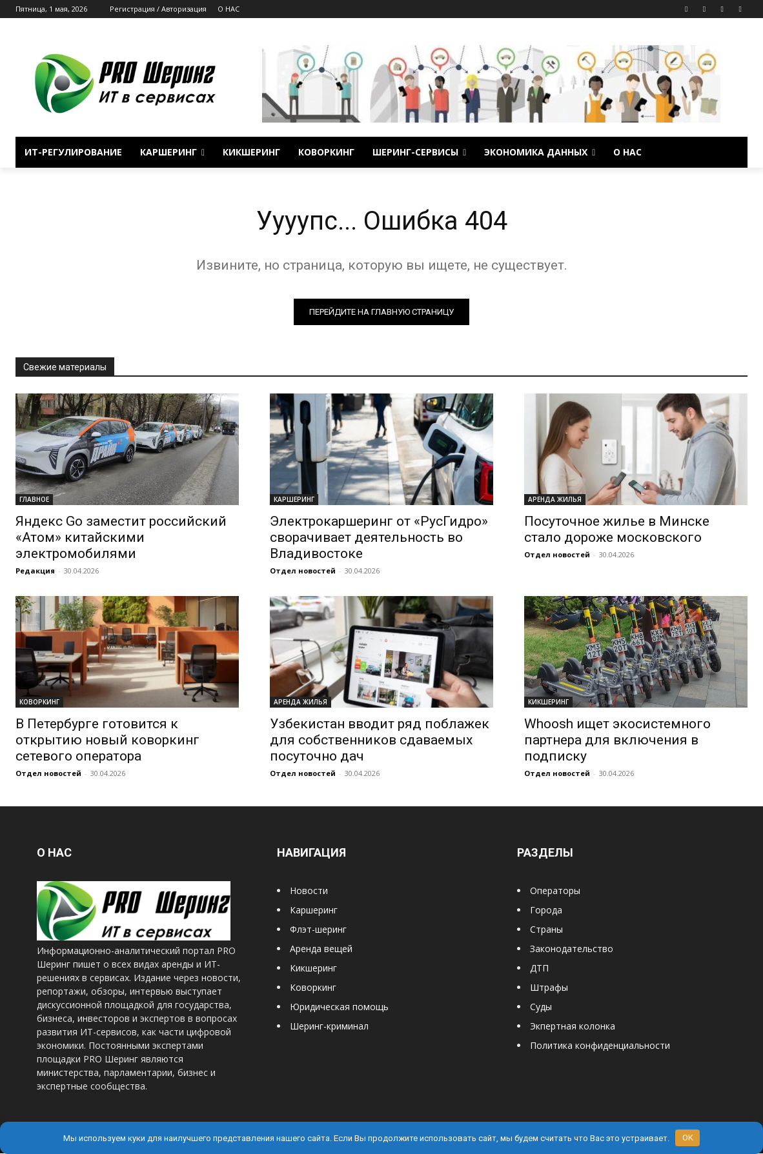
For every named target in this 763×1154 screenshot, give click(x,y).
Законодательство (571, 948)
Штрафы (549, 987)
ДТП (539, 968)
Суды (541, 1006)
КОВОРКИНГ (39, 701)
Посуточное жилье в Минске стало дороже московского (616, 529)
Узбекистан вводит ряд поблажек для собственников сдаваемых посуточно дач (379, 740)
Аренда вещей (321, 948)
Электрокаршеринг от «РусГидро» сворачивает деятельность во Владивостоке (379, 537)
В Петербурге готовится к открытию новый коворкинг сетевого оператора (107, 740)
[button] (732, 152)
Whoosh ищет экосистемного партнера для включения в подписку (617, 740)
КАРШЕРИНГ (294, 499)
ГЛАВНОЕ (34, 499)
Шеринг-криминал (329, 1026)
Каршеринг (314, 910)
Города (546, 910)
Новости (309, 890)
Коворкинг (313, 987)
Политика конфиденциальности (600, 1045)
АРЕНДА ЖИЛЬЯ (555, 499)
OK (687, 1137)
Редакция (35, 570)
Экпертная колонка (572, 1026)
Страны (546, 929)
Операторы (555, 890)
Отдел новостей (303, 570)
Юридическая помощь (339, 1006)
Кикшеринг (313, 968)
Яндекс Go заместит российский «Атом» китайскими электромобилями (121, 537)
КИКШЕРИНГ (548, 701)
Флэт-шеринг (318, 929)
